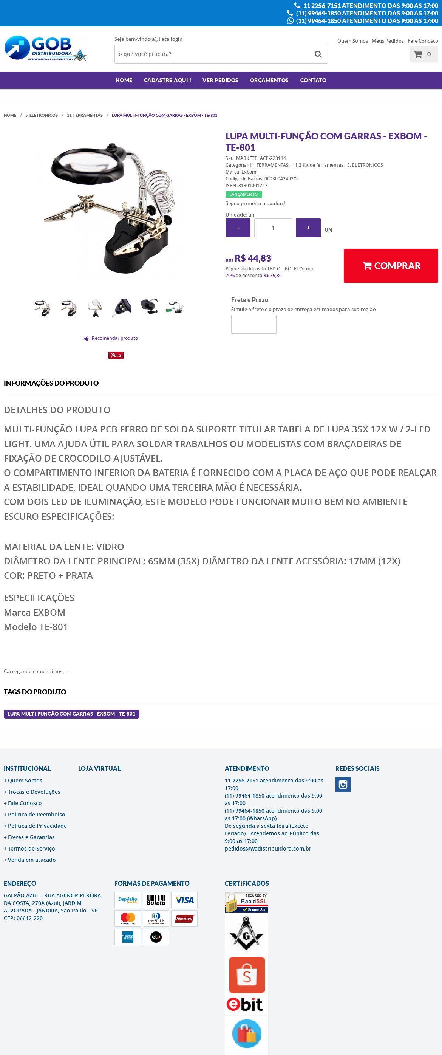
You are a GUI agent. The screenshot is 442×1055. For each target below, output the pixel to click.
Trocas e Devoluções (34, 791)
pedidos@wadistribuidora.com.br (268, 848)
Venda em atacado (32, 859)
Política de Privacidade (37, 825)
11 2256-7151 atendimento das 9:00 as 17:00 (370, 5)
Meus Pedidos (388, 40)
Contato (313, 80)
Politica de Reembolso (36, 814)
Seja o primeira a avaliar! (255, 203)
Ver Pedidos (220, 80)
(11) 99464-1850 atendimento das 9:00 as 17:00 (366, 13)
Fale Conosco (423, 40)
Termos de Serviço (31, 848)
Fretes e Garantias (31, 837)
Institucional (27, 768)
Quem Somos (352, 40)
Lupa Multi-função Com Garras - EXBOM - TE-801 (72, 714)
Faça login (170, 39)
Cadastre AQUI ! (168, 80)
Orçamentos (269, 80)
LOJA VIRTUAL (99, 768)
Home (124, 80)
